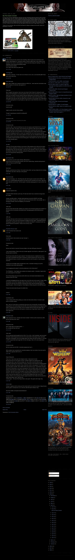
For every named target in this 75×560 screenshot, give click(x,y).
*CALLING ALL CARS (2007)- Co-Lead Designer (58, 82)
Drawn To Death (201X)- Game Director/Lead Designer (59, 76)
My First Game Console (57, 510)
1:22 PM (8, 213)
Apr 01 (53, 537)
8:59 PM (8, 380)
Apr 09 (53, 529)
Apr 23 (53, 518)
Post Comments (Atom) (13, 412)
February (53, 541)
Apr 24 (53, 516)
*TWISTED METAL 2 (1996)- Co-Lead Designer (58, 104)
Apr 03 (53, 533)
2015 (51, 484)
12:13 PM (8, 341)
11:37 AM (8, 203)
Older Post (44, 409)
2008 (51, 546)
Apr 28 (53, 508)
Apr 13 (53, 526)
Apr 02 (53, 535)
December (53, 495)
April (52, 505)
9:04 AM (8, 185)
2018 (51, 482)
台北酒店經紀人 (19, 397)
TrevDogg (8, 72)
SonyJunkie (8, 176)
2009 (51, 494)
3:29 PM (8, 240)
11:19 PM (8, 115)
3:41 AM (8, 173)
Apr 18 (53, 524)
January (52, 543)
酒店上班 (29, 399)
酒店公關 (38, 397)
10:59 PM (8, 101)
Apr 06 (53, 531)
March (52, 540)
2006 (51, 550)
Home (25, 409)
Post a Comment (6, 407)
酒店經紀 (25, 399)
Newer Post (5, 409)
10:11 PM (8, 69)
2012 (51, 488)
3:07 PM (8, 353)
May (52, 503)
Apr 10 (53, 528)
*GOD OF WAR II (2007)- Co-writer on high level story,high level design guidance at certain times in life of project (60, 86)
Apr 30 (53, 506)
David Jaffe (8, 81)
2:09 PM (8, 225)
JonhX (7, 57)
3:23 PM (8, 232)
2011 (51, 490)
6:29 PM (8, 312)
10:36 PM (8, 78)
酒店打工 (44, 401)
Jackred (7, 384)
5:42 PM (8, 294)
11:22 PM (8, 141)
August (52, 497)
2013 (51, 486)
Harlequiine (8, 315)
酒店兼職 (12, 399)
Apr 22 (53, 520)
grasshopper (8, 157)
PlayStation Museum (10, 228)
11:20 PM (8, 121)
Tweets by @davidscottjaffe (54, 15)
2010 (51, 492)
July (52, 499)
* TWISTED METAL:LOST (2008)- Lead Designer (58, 81)
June (52, 501)
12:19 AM (8, 164)
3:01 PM (8, 392)
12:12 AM (8, 154)
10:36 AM (8, 404)
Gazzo (7, 188)
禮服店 (24, 397)
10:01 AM (8, 330)
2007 (51, 548)
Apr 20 (53, 522)
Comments (52, 475)
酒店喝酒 (43, 399)
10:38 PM (8, 86)
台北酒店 (16, 401)
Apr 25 (53, 514)
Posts (51, 473)
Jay (6, 144)
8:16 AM (8, 321)
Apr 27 (53, 512)
